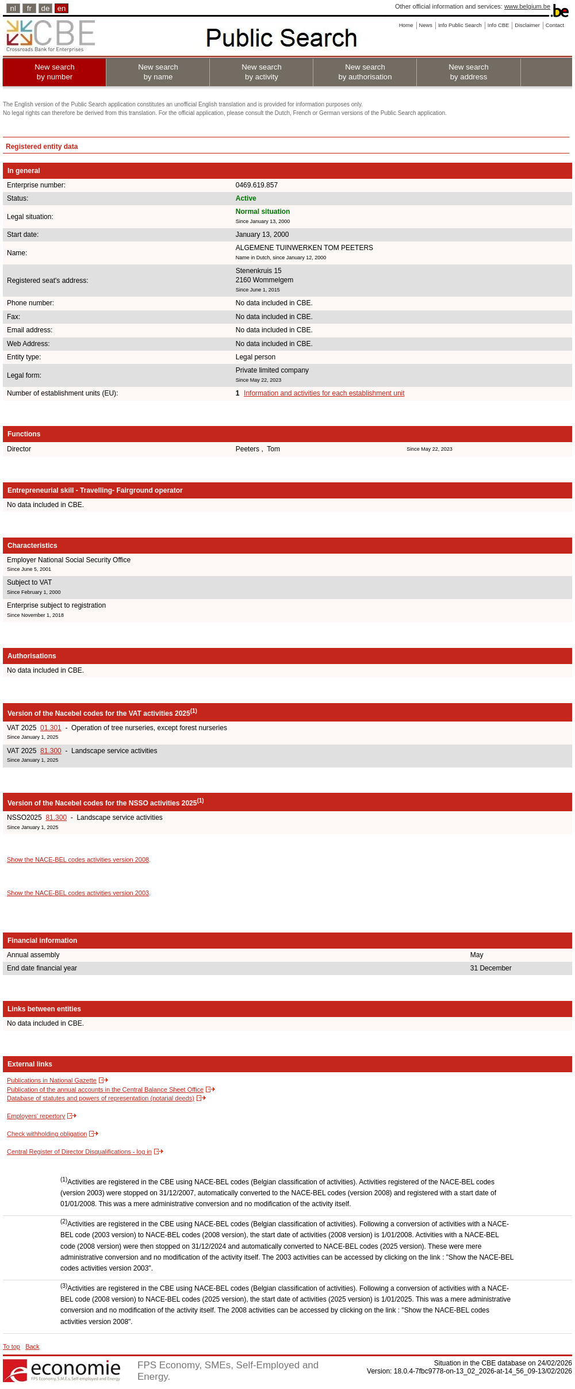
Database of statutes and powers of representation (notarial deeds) (100, 1098)
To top (11, 1346)
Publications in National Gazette (52, 1080)
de (45, 8)
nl (13, 8)
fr (29, 8)
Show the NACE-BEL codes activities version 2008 (78, 859)
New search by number (54, 72)
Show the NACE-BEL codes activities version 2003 (78, 892)
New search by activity (261, 72)
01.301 (51, 728)
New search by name (158, 72)
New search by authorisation (365, 72)
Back (32, 1346)
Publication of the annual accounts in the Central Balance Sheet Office (105, 1089)
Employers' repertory (36, 1115)
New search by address (468, 72)
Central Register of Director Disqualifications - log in (79, 1151)
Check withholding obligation (47, 1133)
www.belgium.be (527, 6)
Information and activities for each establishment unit (324, 393)
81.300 (51, 751)
